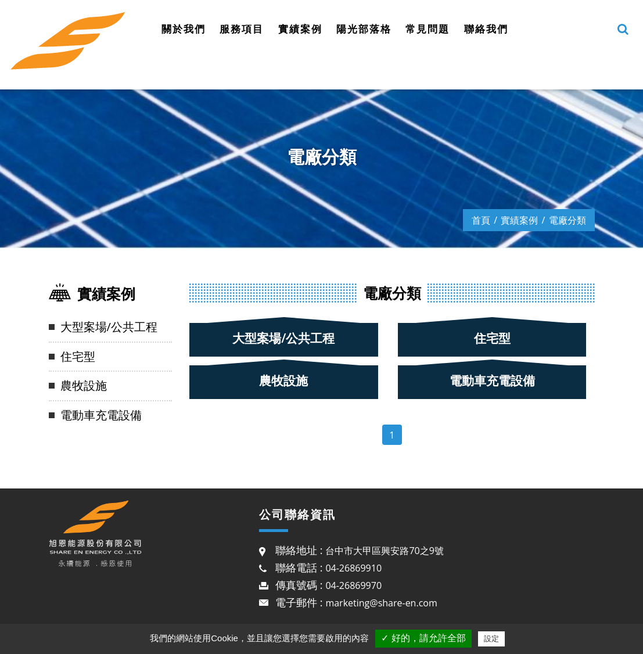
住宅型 (77, 356)
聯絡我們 (486, 28)
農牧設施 (83, 385)
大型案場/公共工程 (108, 327)
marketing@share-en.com (381, 602)
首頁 (481, 220)
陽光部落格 (363, 28)
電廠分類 (567, 220)
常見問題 (427, 28)
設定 (491, 638)
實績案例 (300, 28)
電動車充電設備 (101, 415)
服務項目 (242, 28)
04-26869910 (353, 568)
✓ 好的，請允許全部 (423, 638)
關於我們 (183, 28)
